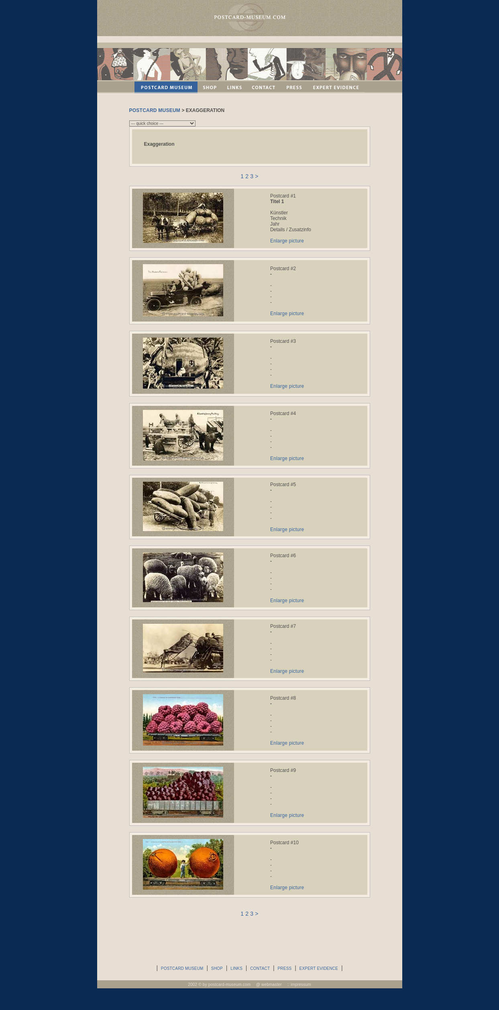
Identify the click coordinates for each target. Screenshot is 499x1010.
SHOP (217, 968)
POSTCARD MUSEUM (155, 110)
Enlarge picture (287, 241)
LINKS (236, 968)
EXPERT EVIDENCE (318, 968)
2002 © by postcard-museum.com (219, 984)
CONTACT (260, 968)
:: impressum (299, 984)
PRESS (284, 968)
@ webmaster (269, 984)
